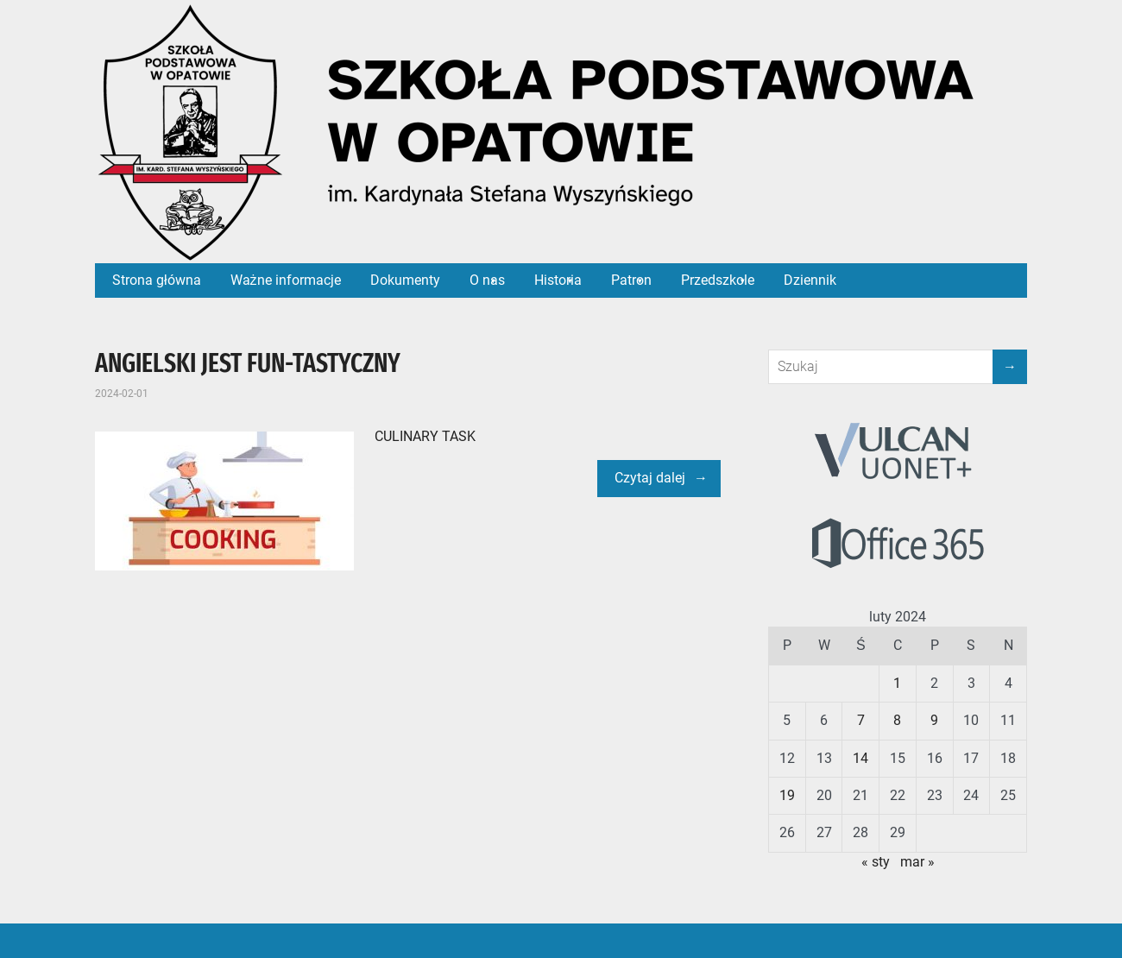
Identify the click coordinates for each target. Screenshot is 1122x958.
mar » (917, 862)
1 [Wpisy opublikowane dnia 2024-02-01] (897, 683)
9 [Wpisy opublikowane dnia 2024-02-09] (934, 720)
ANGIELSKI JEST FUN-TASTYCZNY (247, 363)
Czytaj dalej (650, 478)
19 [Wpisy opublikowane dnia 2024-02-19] (787, 795)
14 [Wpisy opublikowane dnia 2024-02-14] (860, 758)
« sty (875, 862)
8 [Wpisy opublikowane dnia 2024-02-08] (897, 720)
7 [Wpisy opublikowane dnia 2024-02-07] (861, 720)
